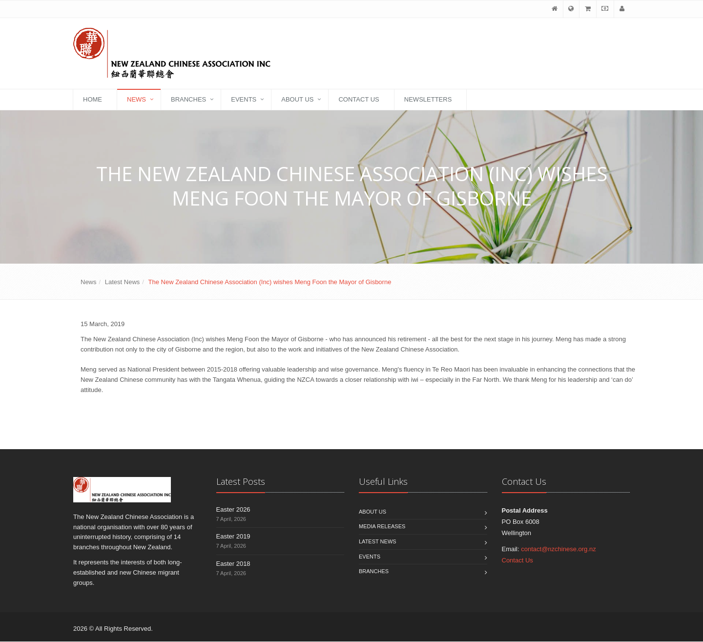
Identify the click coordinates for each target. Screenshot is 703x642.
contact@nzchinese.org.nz (558, 549)
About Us (297, 99)
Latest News (122, 282)
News (136, 99)
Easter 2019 (233, 536)
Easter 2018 (233, 563)
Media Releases (382, 527)
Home (92, 99)
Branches (188, 99)
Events (243, 99)
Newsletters (428, 99)
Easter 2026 (233, 509)
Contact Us (358, 99)
